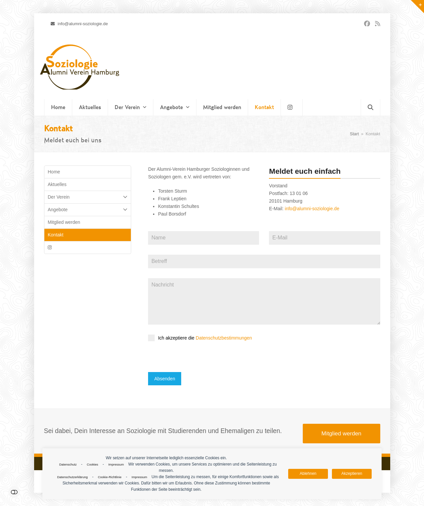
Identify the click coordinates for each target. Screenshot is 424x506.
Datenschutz (68, 464)
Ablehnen (308, 473)
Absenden (164, 378)
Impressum (116, 464)
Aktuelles (57, 184)
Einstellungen (14, 492)
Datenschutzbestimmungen (224, 338)
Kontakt (55, 234)
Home (54, 171)
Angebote (87, 210)
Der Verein (87, 197)
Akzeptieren (352, 473)
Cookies (92, 464)
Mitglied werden (64, 222)
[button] (370, 107)
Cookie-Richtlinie (109, 477)
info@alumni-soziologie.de (312, 208)
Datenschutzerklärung (72, 477)
